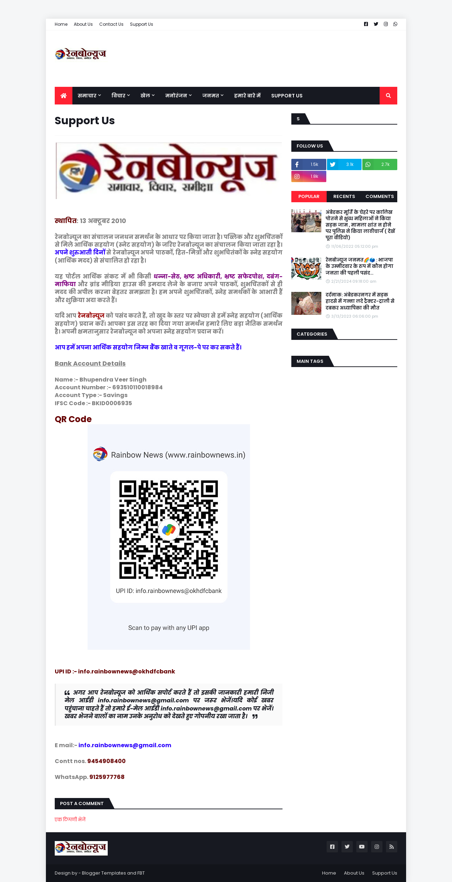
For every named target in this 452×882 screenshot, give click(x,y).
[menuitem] (63, 95)
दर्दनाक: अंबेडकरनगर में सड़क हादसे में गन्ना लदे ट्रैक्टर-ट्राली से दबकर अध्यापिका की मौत (360, 301)
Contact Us (111, 24)
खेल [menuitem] (145, 95)
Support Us (141, 24)
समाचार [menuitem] (87, 95)
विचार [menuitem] (118, 95)
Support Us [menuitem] (287, 95)
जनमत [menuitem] (210, 95)
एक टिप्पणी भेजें (70, 819)
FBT (141, 873)
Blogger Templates (104, 873)
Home (61, 24)
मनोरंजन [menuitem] (176, 95)
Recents (344, 196)
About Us (83, 24)
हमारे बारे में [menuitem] (247, 95)
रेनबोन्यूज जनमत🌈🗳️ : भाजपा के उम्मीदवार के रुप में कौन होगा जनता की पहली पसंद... (359, 266)
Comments (379, 196)
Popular (309, 196)
